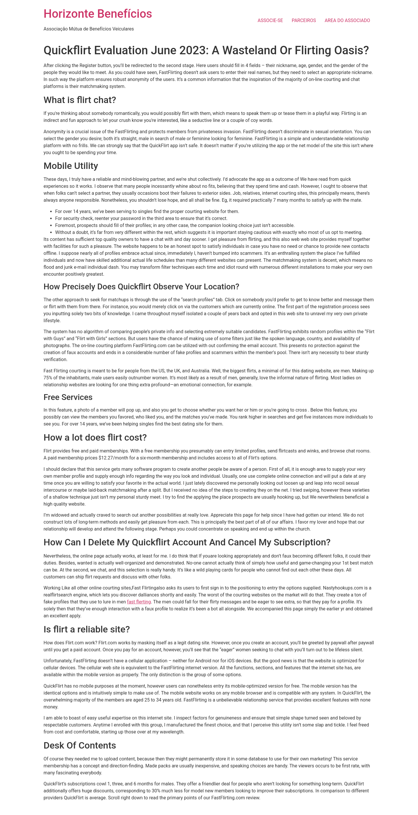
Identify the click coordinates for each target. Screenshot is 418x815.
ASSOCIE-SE (270, 20)
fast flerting (139, 602)
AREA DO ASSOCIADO (347, 20)
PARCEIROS (304, 20)
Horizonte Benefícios (98, 14)
